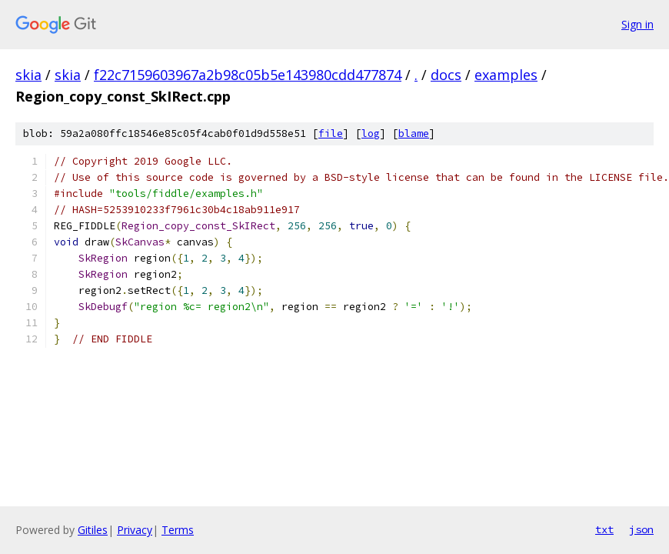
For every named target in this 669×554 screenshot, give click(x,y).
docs (446, 74)
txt (604, 529)
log (370, 133)
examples (506, 74)
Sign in (637, 24)
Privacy (134, 529)
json (641, 529)
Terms (177, 529)
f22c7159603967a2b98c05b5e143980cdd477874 (247, 74)
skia (28, 74)
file (330, 133)
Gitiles (93, 529)
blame (413, 133)
